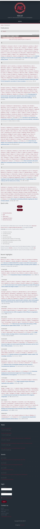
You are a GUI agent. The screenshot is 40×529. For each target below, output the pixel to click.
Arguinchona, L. (11, 390)
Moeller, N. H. (7, 283)
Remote (20, 210)
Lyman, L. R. (10, 361)
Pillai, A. (8, 405)
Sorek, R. (29, 332)
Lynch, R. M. (33, 195)
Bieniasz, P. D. (4, 76)
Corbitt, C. (11, 49)
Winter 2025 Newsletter (6, 428)
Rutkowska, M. (21, 111)
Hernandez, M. (4, 134)
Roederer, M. (30, 194)
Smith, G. (17, 91)
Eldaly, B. (7, 352)
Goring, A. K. (30, 361)
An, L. (2, 401)
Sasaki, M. (8, 320)
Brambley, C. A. (13, 351)
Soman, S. (3, 49)
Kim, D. (2, 271)
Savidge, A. (29, 379)
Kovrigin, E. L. (24, 352)
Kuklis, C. (36, 47)
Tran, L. (9, 401)
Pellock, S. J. (22, 273)
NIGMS (10, 248)
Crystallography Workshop (7, 469)
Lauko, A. (27, 273)
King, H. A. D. (26, 69)
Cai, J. (13, 415)
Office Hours (5, 216)
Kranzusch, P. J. (21, 332)
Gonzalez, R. (4, 371)
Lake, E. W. (9, 281)
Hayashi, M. (14, 322)
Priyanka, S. (18, 281)
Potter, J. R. (13, 259)
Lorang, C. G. (32, 69)
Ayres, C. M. (6, 351)
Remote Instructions (7, 219)
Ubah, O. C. (3, 281)
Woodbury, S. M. (8, 271)
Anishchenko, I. (10, 403)
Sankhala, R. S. (4, 46)
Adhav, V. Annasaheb (22, 379)
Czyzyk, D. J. (29, 318)
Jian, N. (21, 69)
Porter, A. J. (13, 283)
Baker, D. (5, 274)
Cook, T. (2, 132)
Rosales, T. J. (27, 351)
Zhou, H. (27, 415)
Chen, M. (10, 175)
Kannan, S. (16, 72)
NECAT (20, 16)
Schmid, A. (31, 91)
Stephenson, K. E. (27, 139)
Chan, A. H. (31, 308)
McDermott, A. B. (4, 137)
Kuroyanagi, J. (8, 322)
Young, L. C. (18, 259)
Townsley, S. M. (27, 67)
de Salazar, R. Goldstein (32, 259)
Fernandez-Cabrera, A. (24, 308)
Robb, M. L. (23, 137)
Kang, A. (24, 271)
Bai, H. (21, 46)
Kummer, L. (35, 155)
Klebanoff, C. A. (31, 352)
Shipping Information (7, 218)
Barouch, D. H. (35, 139)
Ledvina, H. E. (22, 415)
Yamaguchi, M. (35, 320)
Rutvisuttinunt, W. (5, 135)
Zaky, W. (9, 129)
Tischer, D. (20, 271)
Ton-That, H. (21, 362)
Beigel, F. (18, 393)
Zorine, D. (22, 405)
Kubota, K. (32, 322)
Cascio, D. (16, 362)
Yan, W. (18, 318)
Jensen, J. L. (31, 46)
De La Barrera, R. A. (32, 127)
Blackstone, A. (24, 390)
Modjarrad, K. (21, 56)
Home (2, 25)
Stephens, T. (8, 261)
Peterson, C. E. (21, 49)
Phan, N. (13, 371)
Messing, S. (12, 340)
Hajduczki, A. (5, 47)
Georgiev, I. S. (12, 137)
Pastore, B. (35, 379)
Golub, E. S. (30, 152)
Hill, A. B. (16, 332)
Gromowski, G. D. (16, 52)
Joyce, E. (28, 271)
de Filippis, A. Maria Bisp (14, 194)
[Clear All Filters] (18, 37)
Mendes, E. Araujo (23, 192)
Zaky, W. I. (31, 107)
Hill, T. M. (29, 150)
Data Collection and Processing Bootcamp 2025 (11, 464)
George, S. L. (20, 139)
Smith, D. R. (8, 139)
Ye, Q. (10, 415)
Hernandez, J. (9, 89)
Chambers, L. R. (4, 415)
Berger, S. (3, 388)
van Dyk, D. (4, 54)
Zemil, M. (16, 49)
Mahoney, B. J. (4, 361)
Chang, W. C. (11, 47)
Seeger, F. (8, 388)
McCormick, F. (25, 261)
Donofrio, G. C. (6, 51)
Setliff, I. (11, 135)
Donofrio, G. (24, 127)
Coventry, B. (17, 403)
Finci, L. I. (9, 259)
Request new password (6, 497)
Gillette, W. (18, 340)
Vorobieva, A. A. (22, 407)
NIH (34, 248)
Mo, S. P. (16, 308)
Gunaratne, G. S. (35, 281)
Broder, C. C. (3, 52)
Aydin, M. (17, 388)
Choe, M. (16, 47)
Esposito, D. (20, 310)
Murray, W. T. (12, 352)
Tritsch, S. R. (3, 109)
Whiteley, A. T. (33, 415)
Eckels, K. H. (28, 137)
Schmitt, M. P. (27, 362)
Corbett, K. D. (15, 417)
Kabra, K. (20, 134)
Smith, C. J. (24, 112)
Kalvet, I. (31, 273)
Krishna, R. (13, 273)
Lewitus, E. (33, 150)
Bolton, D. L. (15, 74)
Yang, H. (22, 388)
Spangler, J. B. (13, 393)
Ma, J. (2, 351)
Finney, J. (14, 261)
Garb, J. (27, 330)
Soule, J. (19, 361)
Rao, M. (21, 89)
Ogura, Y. (20, 322)
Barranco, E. (34, 137)
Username (4, 487)
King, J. (7, 49)
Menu (20, 21)
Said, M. (6, 401)
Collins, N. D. (3, 77)
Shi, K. (2, 283)
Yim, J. (17, 273)
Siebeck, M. (23, 393)
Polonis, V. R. (3, 56)
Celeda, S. (24, 281)
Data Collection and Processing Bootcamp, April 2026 (13, 448)
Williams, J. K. (11, 72)
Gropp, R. (28, 393)
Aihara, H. (18, 283)
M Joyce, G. (29, 56)
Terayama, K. (4, 318)
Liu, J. (29, 134)
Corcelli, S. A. (18, 352)
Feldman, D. (17, 405)
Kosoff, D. (23, 283)
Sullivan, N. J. (30, 76)
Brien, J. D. (3, 130)
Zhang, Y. (6, 175)
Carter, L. (29, 390)
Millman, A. (7, 330)
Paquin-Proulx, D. (11, 76)
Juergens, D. (32, 401)
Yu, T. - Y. (13, 388)
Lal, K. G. (12, 51)
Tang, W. (3, 381)
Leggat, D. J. (24, 134)
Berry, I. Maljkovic (29, 130)
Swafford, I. (30, 47)
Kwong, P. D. (9, 92)
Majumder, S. (15, 401)
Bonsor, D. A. (3, 259)
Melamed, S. (32, 330)
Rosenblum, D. (27, 388)
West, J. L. (29, 281)
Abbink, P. (8, 130)
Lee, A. (17, 189)
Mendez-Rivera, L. (29, 49)
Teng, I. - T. (8, 112)
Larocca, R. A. (4, 129)
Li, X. (31, 405)
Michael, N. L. (10, 56)
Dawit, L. (8, 152)
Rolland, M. (29, 52)
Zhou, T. (4, 92)
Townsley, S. (20, 135)
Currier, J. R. (9, 52)
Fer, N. (15, 318)
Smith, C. (26, 51)
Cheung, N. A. (24, 361)
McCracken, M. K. (34, 129)
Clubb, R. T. (35, 362)
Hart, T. (26, 155)
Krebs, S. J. (15, 56)
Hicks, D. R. (27, 405)
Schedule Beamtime (7, 213)
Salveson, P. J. (15, 407)
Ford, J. (15, 361)
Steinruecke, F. (10, 332)
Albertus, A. (4, 195)
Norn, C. (12, 405)
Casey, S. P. (5, 72)
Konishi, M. (19, 320)
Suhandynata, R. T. (5, 417)
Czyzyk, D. (3, 340)
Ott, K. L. (14, 281)
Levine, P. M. (32, 403)
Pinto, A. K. (33, 134)
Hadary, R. (22, 330)
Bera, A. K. (33, 271)
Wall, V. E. (24, 259)
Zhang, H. (3, 379)
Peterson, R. (16, 192)
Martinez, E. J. (26, 46)
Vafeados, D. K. (8, 407)
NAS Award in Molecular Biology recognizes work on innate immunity (16, 443)
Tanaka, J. (37, 322)
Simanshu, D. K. (34, 261)
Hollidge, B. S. (11, 134)
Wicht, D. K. (18, 371)
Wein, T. (3, 330)
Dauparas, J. (4, 403)
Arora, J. (25, 89)
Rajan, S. (14, 54)
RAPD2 (19, 206)
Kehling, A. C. (13, 379)
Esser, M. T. (33, 54)
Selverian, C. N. (33, 111)
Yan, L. (20, 47)
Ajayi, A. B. (25, 152)
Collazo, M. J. (10, 362)
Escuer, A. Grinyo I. (17, 132)
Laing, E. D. (35, 51)
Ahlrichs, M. (5, 391)
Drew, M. (5, 310)
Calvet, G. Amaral (5, 194)
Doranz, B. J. (27, 74)
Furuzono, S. (10, 318)
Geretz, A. (33, 132)
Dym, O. (4, 332)
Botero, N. (36, 130)
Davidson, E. (21, 74)
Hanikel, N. (3, 273)
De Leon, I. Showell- (10, 91)
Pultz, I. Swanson (17, 391)
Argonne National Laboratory (15, 227)
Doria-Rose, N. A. (8, 132)
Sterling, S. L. (25, 47)
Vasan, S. (36, 76)
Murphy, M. (10, 391)
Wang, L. (19, 175)
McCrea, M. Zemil (35, 87)
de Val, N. (30, 51)
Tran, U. (16, 51)
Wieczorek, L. (23, 52)
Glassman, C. (4, 390)
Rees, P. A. (9, 71)
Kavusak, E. (3, 174)
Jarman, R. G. (14, 139)
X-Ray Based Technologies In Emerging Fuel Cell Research (14, 474)
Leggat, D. (31, 190)
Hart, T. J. (26, 71)
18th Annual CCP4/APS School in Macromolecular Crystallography (16, 438)
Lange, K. (13, 330)
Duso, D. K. (31, 71)
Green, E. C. (21, 51)
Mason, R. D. (26, 190)
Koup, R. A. (31, 175)
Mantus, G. (30, 189)
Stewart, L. (33, 391)
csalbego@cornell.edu (6, 516)
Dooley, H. (11, 160)
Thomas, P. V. (15, 87)
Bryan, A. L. (16, 130)
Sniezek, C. (17, 390)
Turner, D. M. (4, 342)
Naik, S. (7, 393)
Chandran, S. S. (20, 351)
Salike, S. (9, 273)
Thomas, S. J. (16, 197)
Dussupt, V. (10, 46)
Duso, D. (31, 155)
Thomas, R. (17, 137)
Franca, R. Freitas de (32, 192)
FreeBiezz (22, 525)
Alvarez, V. (3, 405)
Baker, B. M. (4, 354)
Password (3, 492)
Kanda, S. (24, 320)
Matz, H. (24, 150)
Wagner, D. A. (20, 67)
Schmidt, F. (21, 71)
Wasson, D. (26, 91)
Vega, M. (9, 310)
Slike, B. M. (22, 72)
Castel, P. (25, 310)
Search (4, 31)
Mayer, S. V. (9, 67)
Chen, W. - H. (16, 46)
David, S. (8, 154)
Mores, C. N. (20, 114)
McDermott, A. (23, 194)
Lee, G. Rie (26, 401)
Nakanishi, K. (11, 381)
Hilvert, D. (36, 273)
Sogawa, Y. (29, 320)
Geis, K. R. (3, 261)
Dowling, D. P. (26, 371)
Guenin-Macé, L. (34, 388)
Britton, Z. (10, 54)
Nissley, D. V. (19, 261)
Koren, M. (3, 139)
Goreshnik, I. (21, 401)
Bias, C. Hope (22, 130)
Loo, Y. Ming (19, 54)
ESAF (4, 214)
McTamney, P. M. (26, 54)
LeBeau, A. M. (29, 283)
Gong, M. (17, 415)
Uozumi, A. (13, 320)
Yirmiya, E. (17, 330)
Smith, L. (26, 72)
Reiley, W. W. (19, 76)
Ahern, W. (15, 271)
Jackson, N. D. (25, 107)
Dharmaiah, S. (4, 308)
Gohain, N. (9, 190)
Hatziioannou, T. (34, 74)
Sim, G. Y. (8, 379)
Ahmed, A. (21, 109)
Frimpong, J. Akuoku (26, 132)
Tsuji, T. (3, 322)
